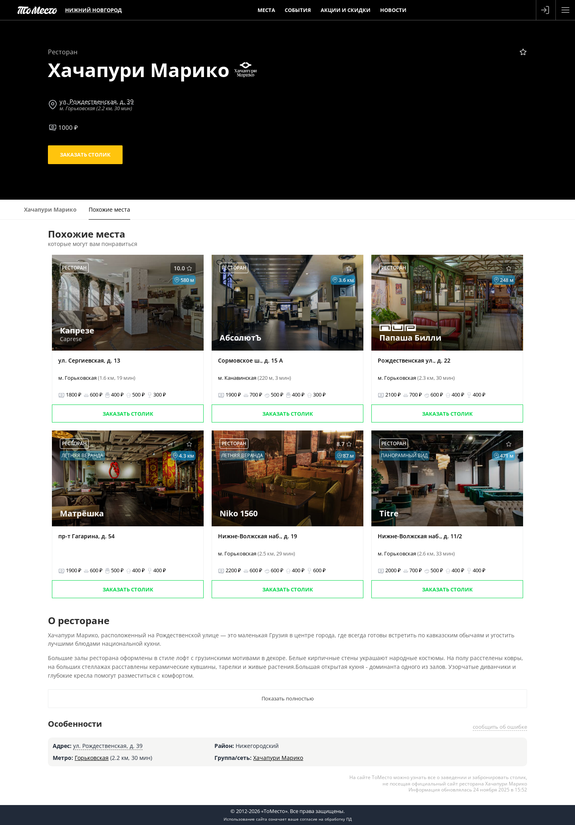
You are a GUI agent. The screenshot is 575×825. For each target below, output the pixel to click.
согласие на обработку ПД (326, 819)
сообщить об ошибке (500, 726)
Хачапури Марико (278, 758)
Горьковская (92, 758)
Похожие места (109, 209)
